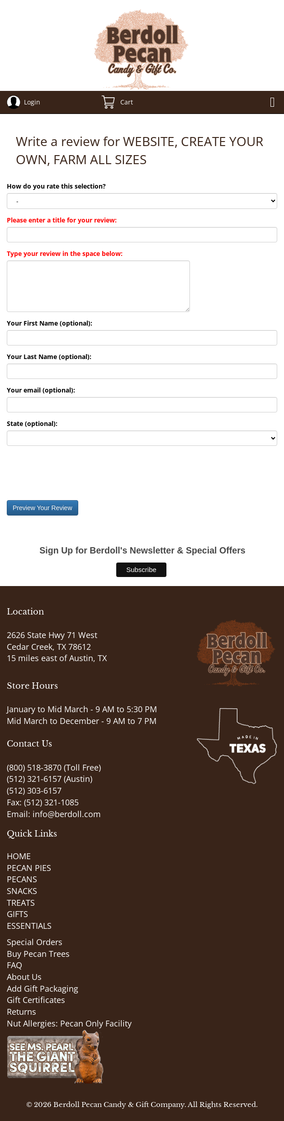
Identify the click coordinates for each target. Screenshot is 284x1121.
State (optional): (32, 423)
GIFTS (17, 913)
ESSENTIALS (29, 925)
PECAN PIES (29, 867)
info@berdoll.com (67, 814)
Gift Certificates (36, 999)
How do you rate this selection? (58, 186)
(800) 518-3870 (34, 767)
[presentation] (75, 473)
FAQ (14, 965)
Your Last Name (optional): (49, 356)
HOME (19, 856)
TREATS (21, 902)
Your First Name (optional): (49, 323)
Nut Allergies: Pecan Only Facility (69, 1023)
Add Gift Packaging (42, 988)
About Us (24, 976)
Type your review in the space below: (65, 253)
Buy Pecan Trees (38, 953)
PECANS (22, 879)
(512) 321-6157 (34, 778)
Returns (21, 1011)
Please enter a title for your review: (62, 220)
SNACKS (22, 890)
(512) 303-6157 (34, 790)
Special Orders (34, 942)
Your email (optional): (41, 390)
